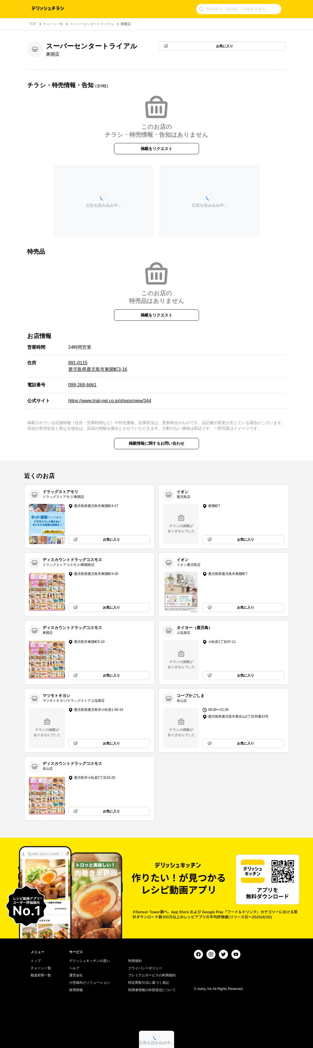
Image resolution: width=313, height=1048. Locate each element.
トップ (36, 961)
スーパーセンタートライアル (92, 24)
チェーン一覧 (53, 24)
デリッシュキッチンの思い (89, 961)
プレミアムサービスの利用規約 (152, 975)
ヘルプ (74, 968)
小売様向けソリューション (89, 983)
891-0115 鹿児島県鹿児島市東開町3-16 (97, 365)
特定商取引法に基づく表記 (148, 983)
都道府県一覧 (41, 975)
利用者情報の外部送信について (152, 990)
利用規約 (135, 961)
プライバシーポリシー (145, 968)
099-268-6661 (82, 384)
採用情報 (76, 990)
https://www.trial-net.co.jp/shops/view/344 (109, 400)
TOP (32, 24)
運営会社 (76, 975)
